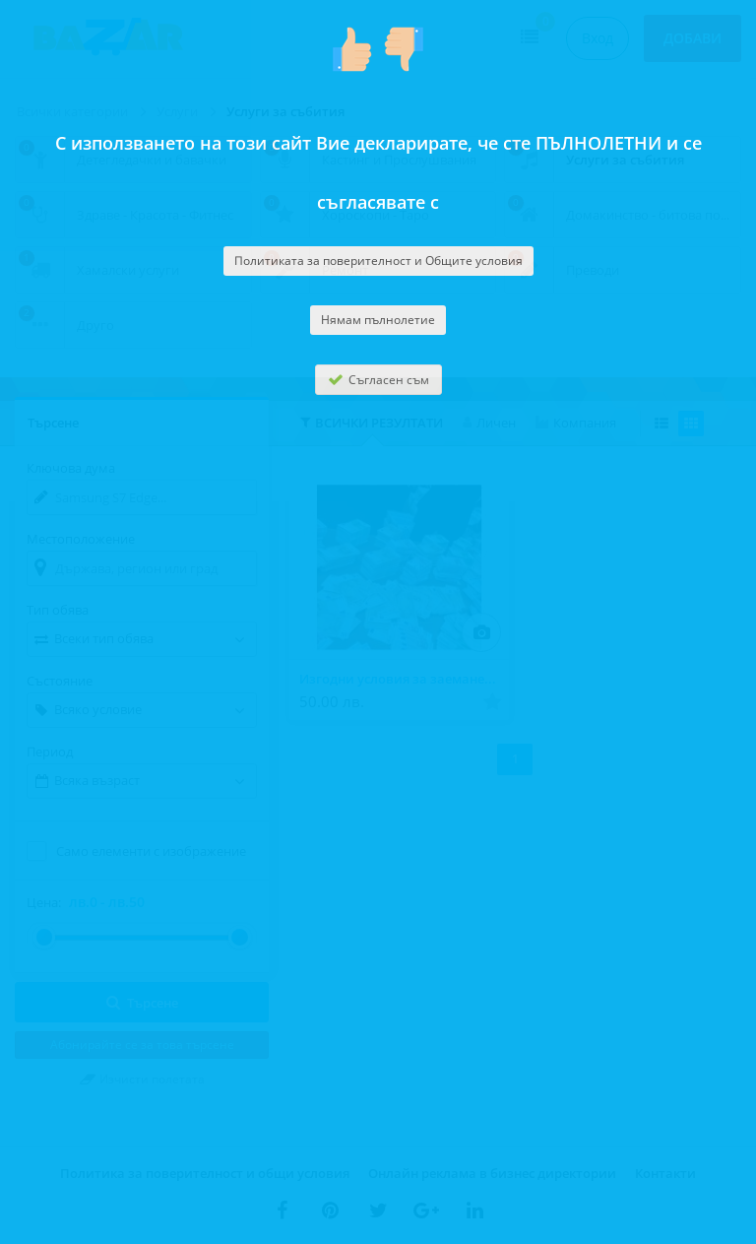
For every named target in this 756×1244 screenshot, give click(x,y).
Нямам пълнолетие (378, 319)
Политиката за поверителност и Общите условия (378, 260)
